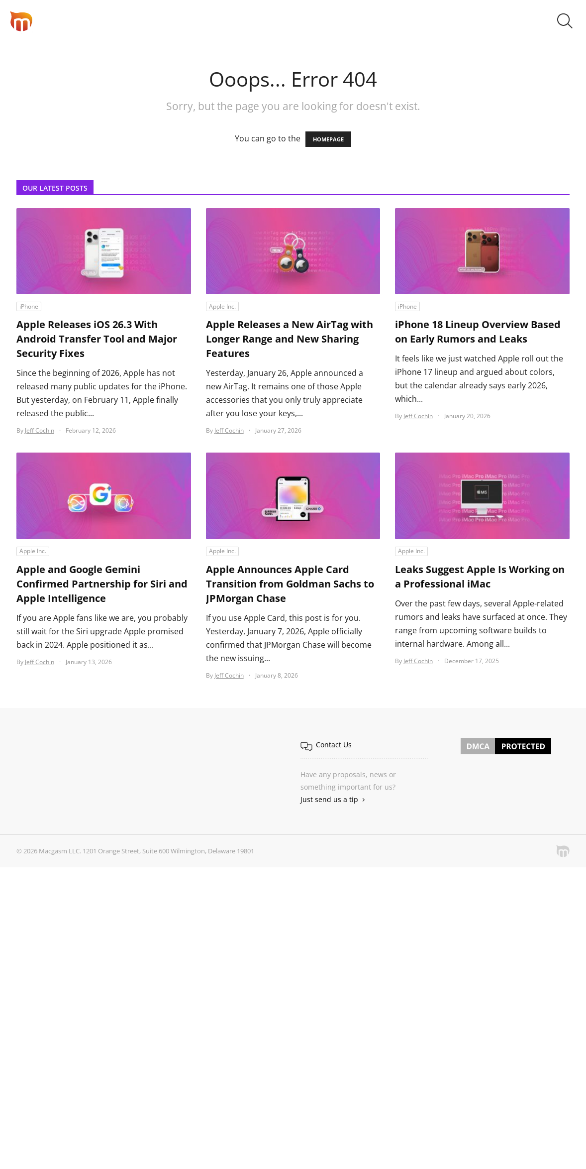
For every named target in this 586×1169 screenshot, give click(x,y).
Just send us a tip (329, 799)
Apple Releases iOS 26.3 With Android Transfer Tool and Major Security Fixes (96, 339)
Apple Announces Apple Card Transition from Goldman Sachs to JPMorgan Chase (290, 584)
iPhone (28, 306)
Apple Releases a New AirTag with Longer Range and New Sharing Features (289, 339)
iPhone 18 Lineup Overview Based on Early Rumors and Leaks (478, 332)
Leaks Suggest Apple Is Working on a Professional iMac (480, 576)
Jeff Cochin (39, 430)
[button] (565, 21)
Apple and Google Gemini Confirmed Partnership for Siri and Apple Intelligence (102, 584)
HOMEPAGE (328, 139)
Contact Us (334, 744)
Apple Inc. (222, 306)
